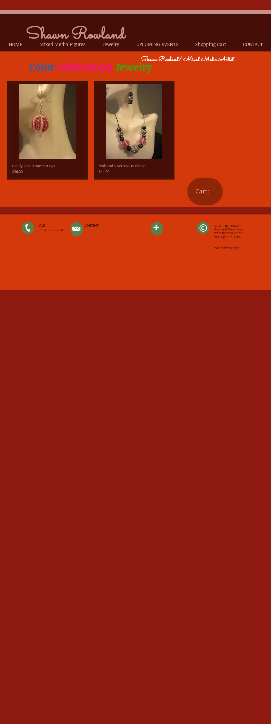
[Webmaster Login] (226, 247)
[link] (205, 191)
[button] (62, 44)
